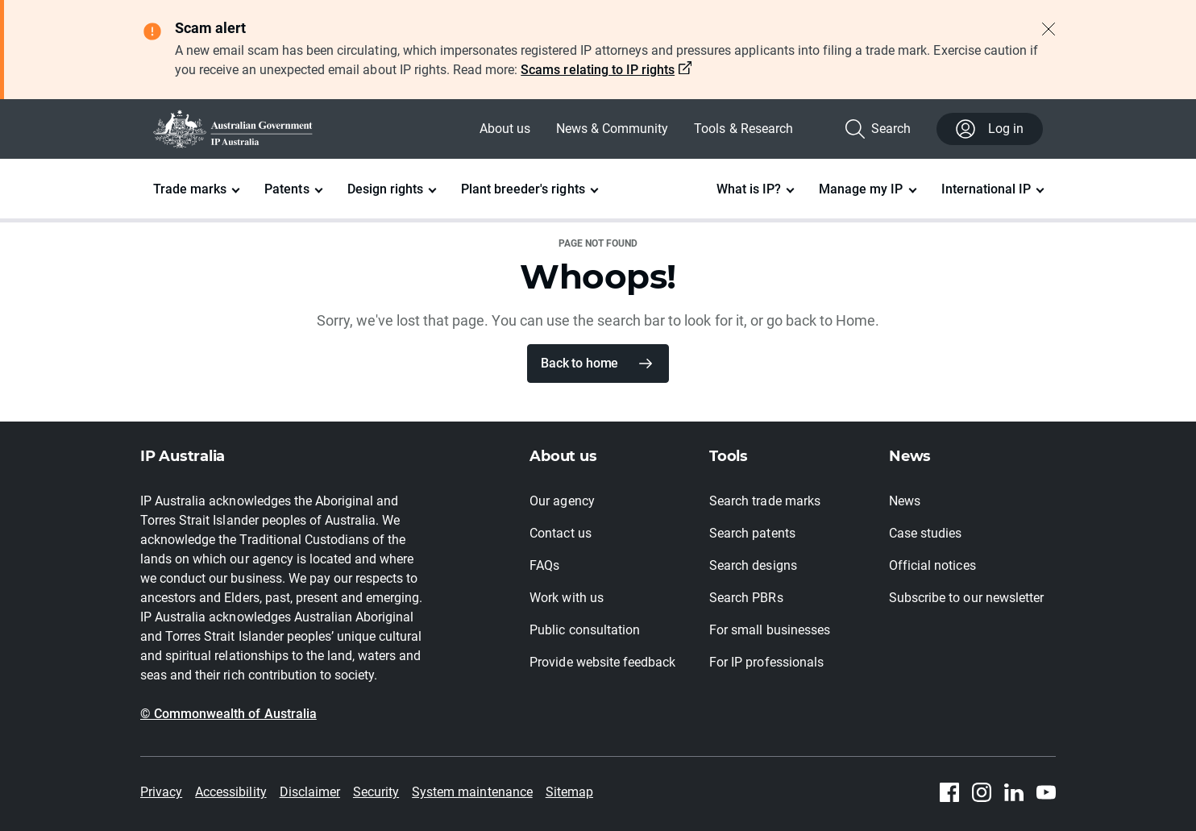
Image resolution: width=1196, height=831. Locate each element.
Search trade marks (764, 501)
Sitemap (569, 792)
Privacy (161, 792)
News (904, 501)
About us (505, 128)
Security (376, 792)
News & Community (612, 128)
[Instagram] (981, 792)
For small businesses (769, 630)
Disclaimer (310, 792)
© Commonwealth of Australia (228, 713)
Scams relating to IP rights (598, 69)
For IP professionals (766, 662)
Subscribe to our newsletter (966, 597)
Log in (990, 129)
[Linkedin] (1014, 792)
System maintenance (472, 792)
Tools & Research (743, 128)
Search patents (752, 533)
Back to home (579, 363)
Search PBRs (746, 597)
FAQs (544, 565)
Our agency (561, 501)
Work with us (566, 597)
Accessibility (230, 792)
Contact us (560, 533)
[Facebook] (949, 792)
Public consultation (584, 630)
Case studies (925, 533)
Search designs (752, 565)
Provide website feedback (602, 662)
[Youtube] (1046, 792)
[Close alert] (1048, 29)
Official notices (932, 565)
